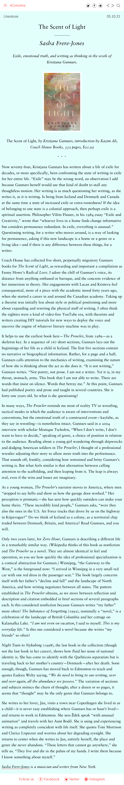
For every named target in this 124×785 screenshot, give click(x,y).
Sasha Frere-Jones (16, 767)
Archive (49, 6)
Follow (64, 6)
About (34, 6)
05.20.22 (113, 17)
